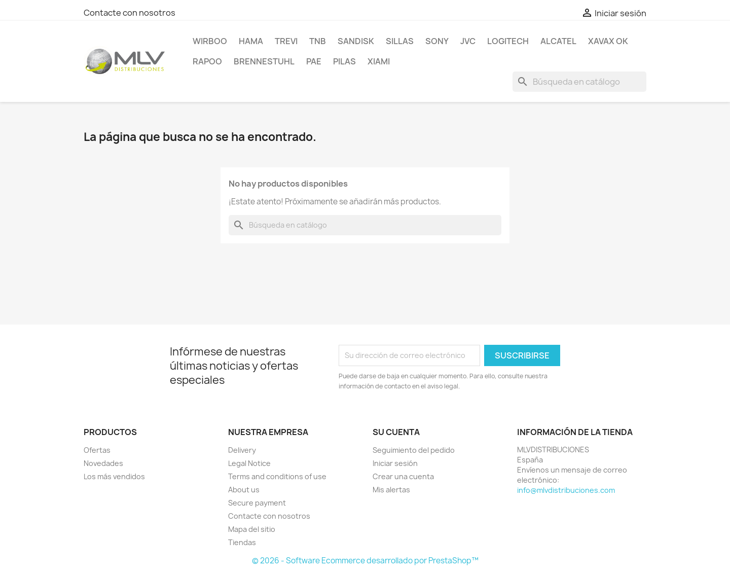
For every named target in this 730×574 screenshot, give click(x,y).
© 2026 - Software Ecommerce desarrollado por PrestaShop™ (365, 560)
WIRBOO (210, 41)
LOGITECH (508, 41)
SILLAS (400, 41)
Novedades (103, 463)
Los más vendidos (114, 476)
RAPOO (207, 61)
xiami (379, 61)
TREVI (286, 41)
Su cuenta (396, 432)
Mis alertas (391, 489)
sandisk (356, 41)
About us (244, 489)
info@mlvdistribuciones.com (566, 490)
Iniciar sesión (395, 463)
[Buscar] (579, 81)
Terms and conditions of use (277, 476)
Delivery (242, 450)
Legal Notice (249, 463)
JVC (468, 41)
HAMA (251, 41)
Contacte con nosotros (129, 12)
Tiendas (242, 542)
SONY (437, 41)
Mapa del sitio (251, 529)
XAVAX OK (608, 41)
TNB (317, 41)
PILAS (344, 61)
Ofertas (97, 450)
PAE (313, 61)
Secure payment (257, 503)
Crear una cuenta (403, 476)
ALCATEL (558, 41)
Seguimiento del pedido (414, 450)
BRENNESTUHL (264, 61)
